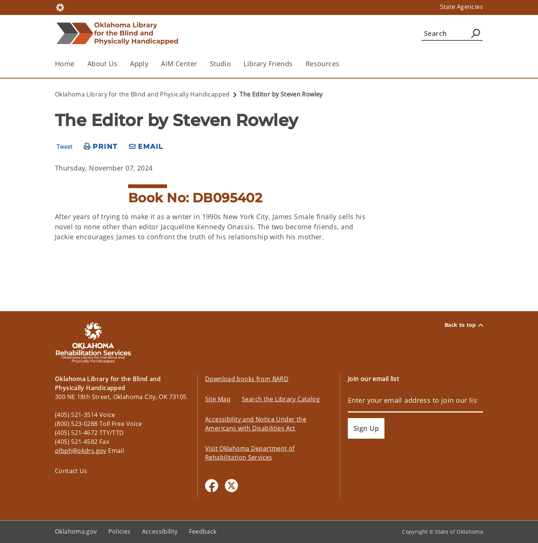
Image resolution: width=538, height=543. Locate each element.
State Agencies (461, 7)
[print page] (101, 146)
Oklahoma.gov (76, 531)
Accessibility (160, 531)
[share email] (146, 146)
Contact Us (71, 471)
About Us (102, 63)
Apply (139, 63)
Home (65, 63)
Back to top (464, 325)
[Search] (452, 33)
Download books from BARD (246, 379)
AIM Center (179, 63)
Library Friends (268, 63)
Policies (119, 531)
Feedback (203, 531)
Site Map (218, 399)
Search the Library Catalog (281, 399)
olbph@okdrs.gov (80, 451)
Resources (323, 63)
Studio (220, 63)
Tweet (64, 147)
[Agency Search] (475, 33)
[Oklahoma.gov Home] (60, 6)
